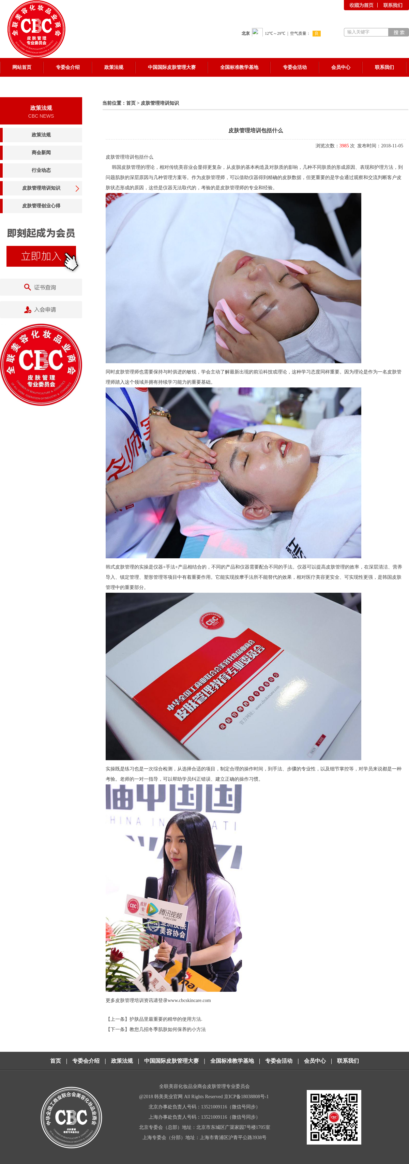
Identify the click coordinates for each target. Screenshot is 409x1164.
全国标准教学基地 (232, 1061)
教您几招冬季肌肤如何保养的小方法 (168, 1029)
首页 (131, 103)
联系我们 (348, 1061)
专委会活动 (278, 1061)
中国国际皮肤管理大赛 (171, 1061)
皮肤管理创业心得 (41, 205)
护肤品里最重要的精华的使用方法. (166, 1019)
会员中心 (315, 1061)
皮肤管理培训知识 (41, 188)
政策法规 (41, 134)
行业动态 (41, 170)
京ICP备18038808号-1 (247, 1096)
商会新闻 (41, 152)
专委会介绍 (86, 1061)
